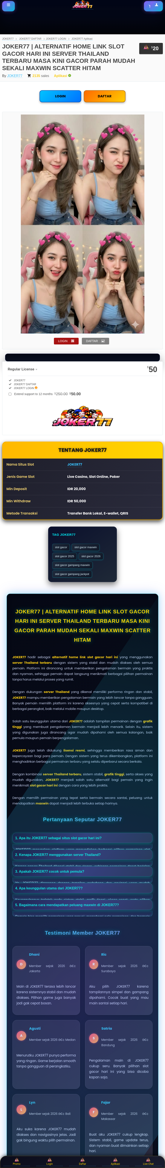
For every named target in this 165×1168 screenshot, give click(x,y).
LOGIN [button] (63, 341)
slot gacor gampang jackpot (72, 574)
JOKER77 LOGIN (56, 38)
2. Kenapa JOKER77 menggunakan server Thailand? (58, 855)
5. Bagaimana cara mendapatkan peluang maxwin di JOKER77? (67, 905)
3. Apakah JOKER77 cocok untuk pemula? (49, 871)
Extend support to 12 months (47, 394)
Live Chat (148, 1161)
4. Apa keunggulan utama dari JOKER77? (49, 888)
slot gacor (61, 547)
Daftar (82, 1161)
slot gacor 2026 (91, 556)
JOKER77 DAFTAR (30, 38)
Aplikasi (115, 1161)
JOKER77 (8, 38)
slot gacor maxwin (85, 547)
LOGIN (60, 96)
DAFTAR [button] (92, 341)
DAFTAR (105, 96)
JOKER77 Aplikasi (82, 38)
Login (49, 1161)
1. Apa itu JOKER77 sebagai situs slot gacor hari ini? (58, 838)
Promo (17, 1161)
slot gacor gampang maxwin (72, 565)
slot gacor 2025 (64, 556)
